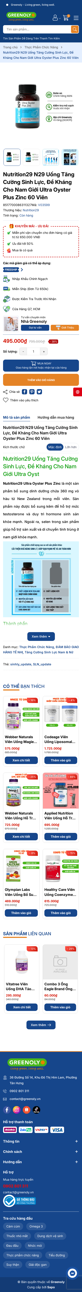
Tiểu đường (57, 1255)
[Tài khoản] (55, 18)
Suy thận (12, 1264)
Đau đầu (12, 1245)
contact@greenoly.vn (25, 1099)
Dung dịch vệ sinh (50, 1236)
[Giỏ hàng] (66, 18)
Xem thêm (41, 1025)
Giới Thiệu (65, 327)
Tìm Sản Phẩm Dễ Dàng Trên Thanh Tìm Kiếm (31, 38)
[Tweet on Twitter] (39, 391)
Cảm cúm (13, 1226)
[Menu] (75, 17)
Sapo (51, 1287)
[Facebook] (7, 1110)
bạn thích (24, 686)
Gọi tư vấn (35, 327)
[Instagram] (17, 1110)
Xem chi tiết (21, 760)
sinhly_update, (21, 664)
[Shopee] (26, 1110)
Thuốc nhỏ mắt (17, 1236)
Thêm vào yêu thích (20, 400)
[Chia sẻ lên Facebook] (24, 391)
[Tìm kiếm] (75, 29)
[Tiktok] (36, 1110)
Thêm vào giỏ (61, 760)
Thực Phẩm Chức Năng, (37, 647)
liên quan (27, 933)
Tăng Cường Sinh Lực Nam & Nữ (49, 652)
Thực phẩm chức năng (22, 1255)
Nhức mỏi (35, 1245)
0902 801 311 (19, 1091)
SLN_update (42, 664)
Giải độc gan (38, 1264)
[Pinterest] (32, 391)
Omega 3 (36, 1226)
